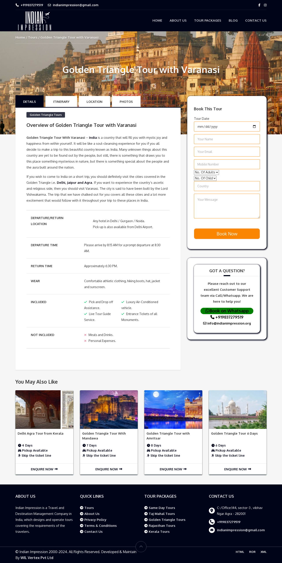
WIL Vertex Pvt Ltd (36, 557)
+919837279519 (32, 5)
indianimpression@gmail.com (75, 5)
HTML (240, 552)
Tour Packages (207, 20)
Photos (126, 101)
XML (264, 552)
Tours (32, 37)
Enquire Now (44, 469)
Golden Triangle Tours (46, 114)
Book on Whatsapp (227, 310)
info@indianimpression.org (227, 323)
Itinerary (61, 101)
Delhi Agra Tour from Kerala (40, 433)
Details (29, 101)
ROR (252, 552)
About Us (178, 20)
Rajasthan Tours (162, 526)
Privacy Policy (95, 520)
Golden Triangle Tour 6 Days (234, 433)
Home (157, 20)
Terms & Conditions (100, 526)
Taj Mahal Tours (162, 514)
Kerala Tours (159, 531)
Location (94, 101)
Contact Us (256, 20)
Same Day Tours (162, 508)
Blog (233, 20)
